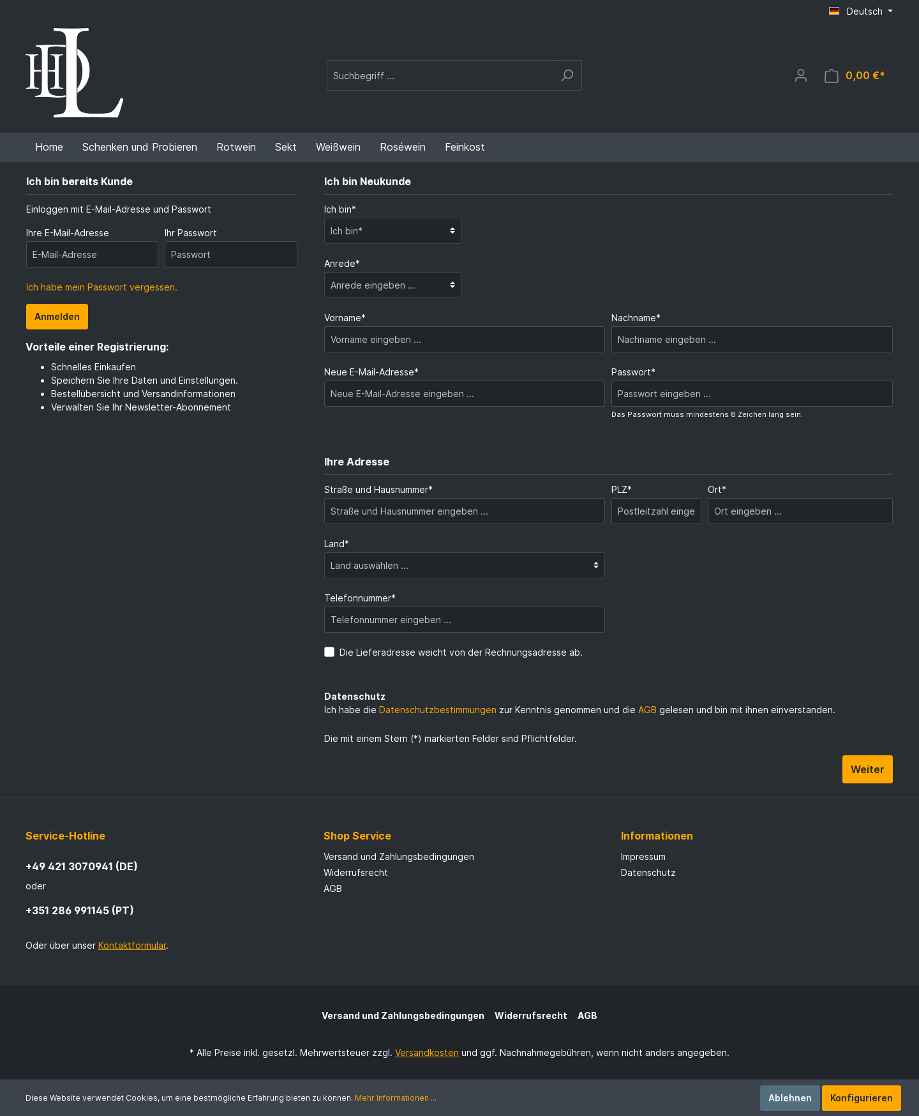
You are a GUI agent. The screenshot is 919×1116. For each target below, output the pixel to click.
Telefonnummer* (360, 597)
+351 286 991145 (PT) (80, 910)
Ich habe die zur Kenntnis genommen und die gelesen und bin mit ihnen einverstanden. (579, 709)
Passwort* (633, 371)
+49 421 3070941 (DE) (82, 866)
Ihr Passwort (191, 232)
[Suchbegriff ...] (440, 75)
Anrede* (342, 263)
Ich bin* (340, 209)
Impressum (643, 856)
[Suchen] (567, 75)
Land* (336, 543)
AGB (647, 709)
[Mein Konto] (801, 75)
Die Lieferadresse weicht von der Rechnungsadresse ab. (461, 652)
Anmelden (57, 316)
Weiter (868, 769)
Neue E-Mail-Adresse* (371, 371)
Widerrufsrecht (356, 872)
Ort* (717, 489)
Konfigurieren (861, 1097)
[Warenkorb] (854, 76)
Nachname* (636, 317)
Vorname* (345, 317)
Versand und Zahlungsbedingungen (399, 856)
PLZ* (621, 489)
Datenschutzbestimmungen (438, 709)
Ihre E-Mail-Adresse (67, 232)
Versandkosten (427, 1052)
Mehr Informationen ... (396, 1098)
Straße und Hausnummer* (378, 489)
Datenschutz (648, 872)
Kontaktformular (132, 945)
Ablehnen (790, 1097)
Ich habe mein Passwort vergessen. (101, 287)
